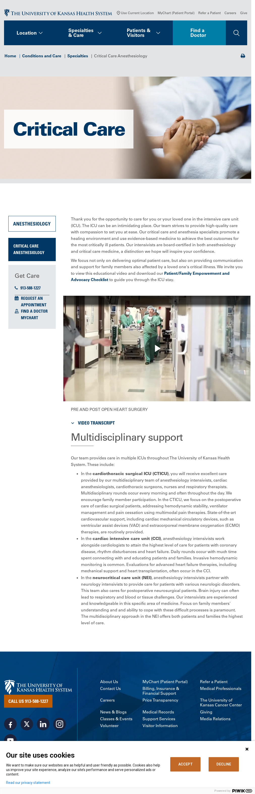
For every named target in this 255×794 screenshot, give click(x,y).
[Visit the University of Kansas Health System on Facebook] (10, 724)
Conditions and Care (41, 55)
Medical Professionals (220, 688)
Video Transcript (92, 423)
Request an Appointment (33, 301)
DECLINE (223, 764)
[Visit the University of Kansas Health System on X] (26, 724)
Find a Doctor (198, 32)
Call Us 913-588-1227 (28, 701)
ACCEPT (185, 764)
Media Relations (215, 718)
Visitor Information (160, 725)
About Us (109, 681)
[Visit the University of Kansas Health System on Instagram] (59, 724)
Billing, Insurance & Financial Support (161, 691)
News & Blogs (113, 712)
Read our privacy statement (28, 783)
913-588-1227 (28, 287)
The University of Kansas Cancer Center (221, 702)
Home (10, 55)
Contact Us (110, 688)
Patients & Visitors (139, 32)
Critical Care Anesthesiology (28, 249)
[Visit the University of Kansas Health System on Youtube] (10, 740)
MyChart (29, 317)
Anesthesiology (32, 224)
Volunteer (109, 725)
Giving (206, 712)
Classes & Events (116, 718)
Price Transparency (160, 700)
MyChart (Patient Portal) (176, 13)
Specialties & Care (81, 32)
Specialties (77, 55)
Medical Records (158, 712)
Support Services (159, 718)
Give (243, 13)
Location (27, 33)
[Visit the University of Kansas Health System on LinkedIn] (43, 724)
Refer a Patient (209, 13)
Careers (230, 13)
